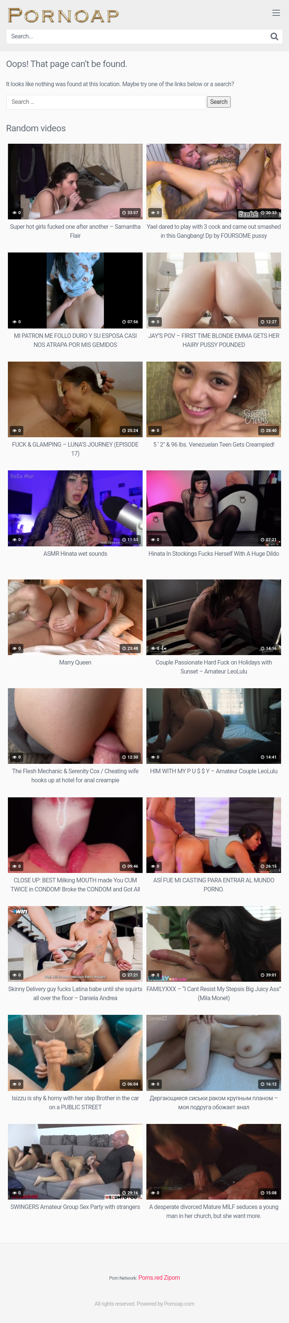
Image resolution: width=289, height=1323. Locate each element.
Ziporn (172, 1277)
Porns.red (150, 1277)
